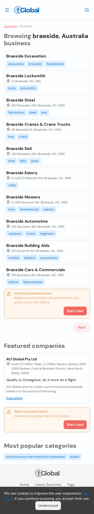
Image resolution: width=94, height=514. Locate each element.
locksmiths (28, 88)
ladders (29, 258)
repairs (49, 209)
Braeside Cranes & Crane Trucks (38, 124)
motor (31, 234)
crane (23, 137)
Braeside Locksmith (25, 75)
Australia (10, 26)
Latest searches (48, 484)
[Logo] (26, 10)
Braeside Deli (19, 148)
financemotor (33, 282)
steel (32, 112)
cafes (12, 185)
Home (24, 484)
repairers (15, 234)
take (23, 161)
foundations (55, 64)
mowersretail (29, 209)
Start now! (75, 424)
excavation (16, 64)
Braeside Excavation (26, 56)
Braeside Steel (20, 100)
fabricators (16, 112)
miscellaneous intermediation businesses (35, 457)
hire (11, 137)
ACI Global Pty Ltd (21, 359)
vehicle (13, 282)
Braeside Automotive (27, 221)
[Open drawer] (7, 10)
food (11, 161)
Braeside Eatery (22, 172)
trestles (13, 258)
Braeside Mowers (23, 197)
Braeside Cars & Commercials (35, 269)
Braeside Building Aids (28, 245)
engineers (47, 234)
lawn (11, 209)
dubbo (74, 457)
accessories (48, 258)
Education (14, 398)
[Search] (87, 10)
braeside (35, 64)
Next (82, 327)
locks (12, 88)
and (44, 112)
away (35, 161)
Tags (71, 484)
